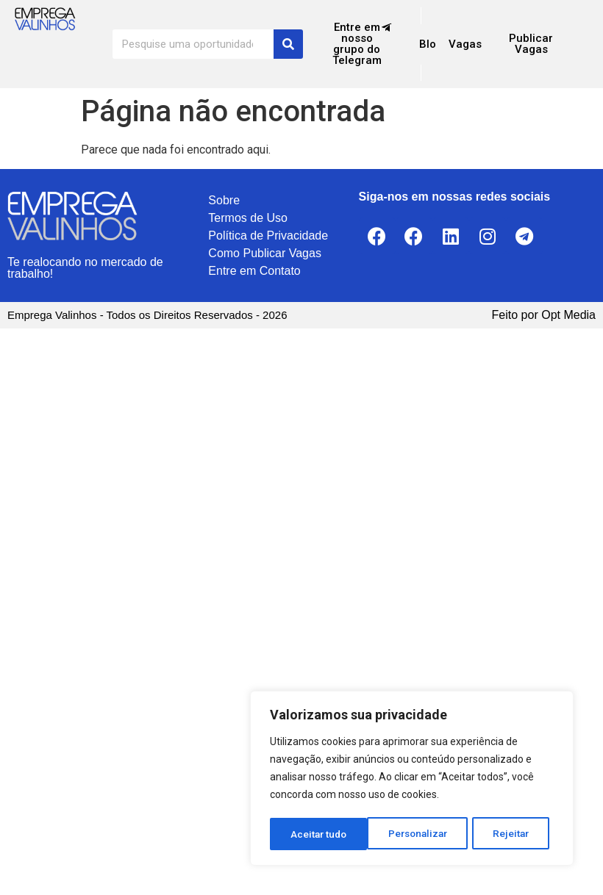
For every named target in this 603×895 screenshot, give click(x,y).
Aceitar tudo (506, 834)
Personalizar (320, 834)
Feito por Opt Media (544, 315)
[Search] (288, 44)
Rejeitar (414, 834)
